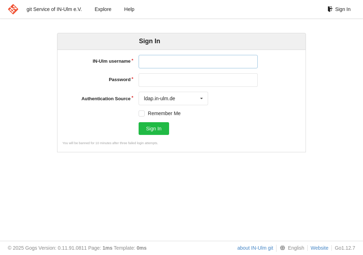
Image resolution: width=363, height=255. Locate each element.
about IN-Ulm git (255, 248)
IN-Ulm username (111, 61)
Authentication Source (106, 98)
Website (319, 248)
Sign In (339, 9)
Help (129, 9)
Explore (103, 9)
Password (119, 79)
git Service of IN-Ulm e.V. (54, 9)
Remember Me (164, 113)
